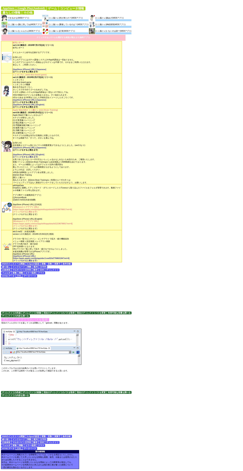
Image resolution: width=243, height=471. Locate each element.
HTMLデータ (8, 276)
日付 (42, 270)
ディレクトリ (52, 270)
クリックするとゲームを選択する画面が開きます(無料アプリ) (63, 37)
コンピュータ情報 (72, 8)
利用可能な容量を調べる (119, 313)
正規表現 (6, 270)
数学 (35, 270)
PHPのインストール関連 (13, 264)
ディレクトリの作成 (11, 313)
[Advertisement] (121, 294)
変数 (15, 273)
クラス (41, 273)
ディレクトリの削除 (32, 313)
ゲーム (52, 8)
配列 (36, 267)
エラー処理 (30, 273)
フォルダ (6, 273)
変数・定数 (47, 264)
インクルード (19, 267)
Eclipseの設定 (33, 264)
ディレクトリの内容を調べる (15, 316)
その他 (27, 12)
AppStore (8, 8)
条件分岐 (67, 264)
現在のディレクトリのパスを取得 (59, 313)
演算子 (57, 264)
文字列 (43, 267)
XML (19, 276)
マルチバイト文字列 (22, 270)
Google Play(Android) (31, 8)
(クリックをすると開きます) (25, 72)
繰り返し (6, 267)
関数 (29, 267)
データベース (30, 276)
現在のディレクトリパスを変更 (91, 313)
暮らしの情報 (11, 12)
